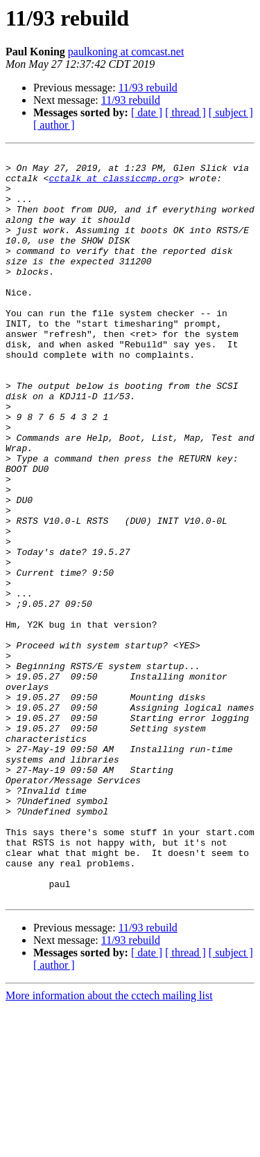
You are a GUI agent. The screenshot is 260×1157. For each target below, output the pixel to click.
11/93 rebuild (148, 87)
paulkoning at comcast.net (126, 51)
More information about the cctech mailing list (109, 1145)
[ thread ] (185, 112)
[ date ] (146, 112)
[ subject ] (231, 112)
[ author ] (54, 125)
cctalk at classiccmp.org (113, 184)
